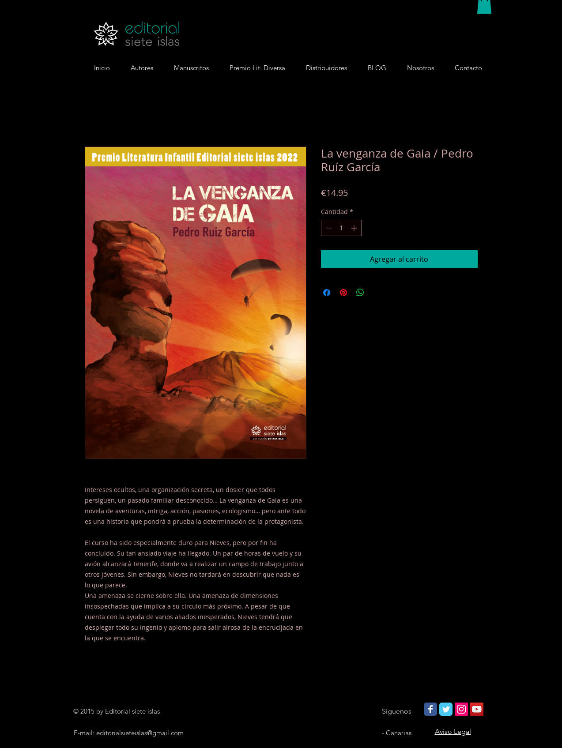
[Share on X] (377, 292)
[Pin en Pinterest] (343, 292)
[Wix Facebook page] (430, 709)
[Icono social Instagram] (461, 709)
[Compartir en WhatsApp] (360, 292)
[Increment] (354, 228)
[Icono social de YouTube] (476, 709)
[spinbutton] (341, 228)
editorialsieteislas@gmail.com (140, 733)
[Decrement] (327, 228)
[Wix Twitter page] (446, 709)
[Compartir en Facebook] (326, 292)
